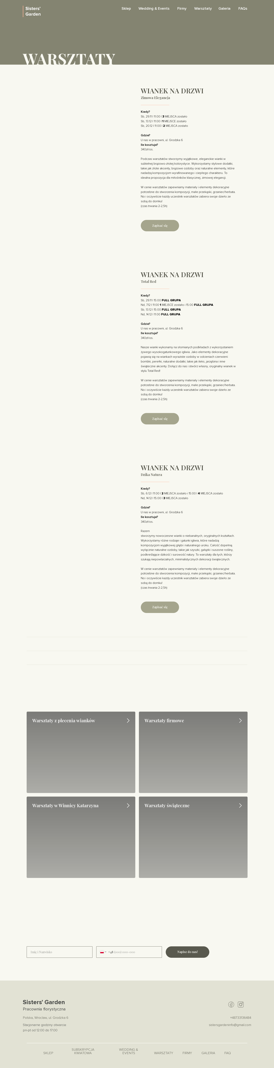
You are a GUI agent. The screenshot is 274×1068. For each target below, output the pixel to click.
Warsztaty (203, 8)
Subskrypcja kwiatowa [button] (83, 1051)
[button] (160, 225)
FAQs (242, 8)
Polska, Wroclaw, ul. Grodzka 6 (45, 1018)
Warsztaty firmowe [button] (164, 720)
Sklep (126, 8)
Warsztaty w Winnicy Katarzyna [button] (65, 805)
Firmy (181, 8)
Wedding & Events (154, 8)
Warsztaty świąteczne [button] (167, 805)
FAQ (227, 1053)
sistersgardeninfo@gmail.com (230, 1025)
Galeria (224, 8)
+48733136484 (240, 1018)
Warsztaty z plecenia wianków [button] (63, 720)
